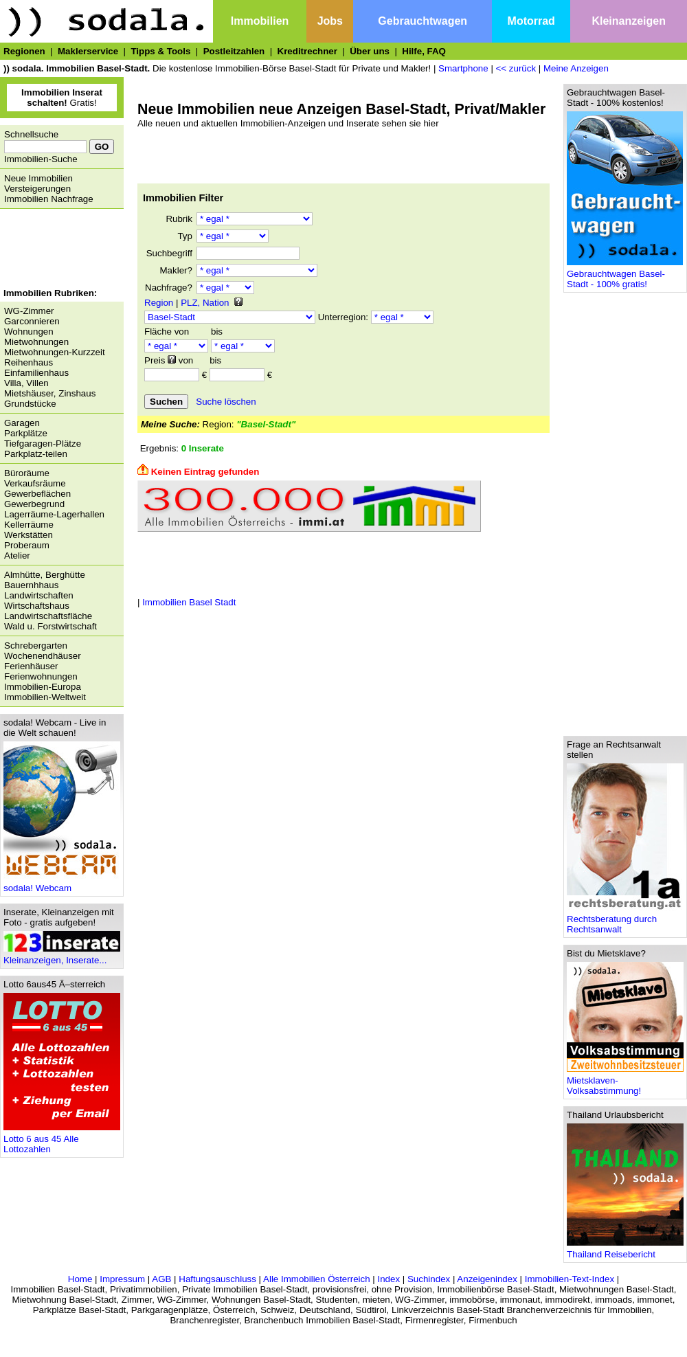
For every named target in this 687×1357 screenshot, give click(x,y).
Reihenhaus (28, 362)
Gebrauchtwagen (422, 21)
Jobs (330, 21)
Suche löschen (226, 401)
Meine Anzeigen (576, 68)
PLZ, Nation (205, 303)
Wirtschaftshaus (36, 606)
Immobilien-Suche (41, 159)
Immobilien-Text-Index (569, 1279)
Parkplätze (25, 433)
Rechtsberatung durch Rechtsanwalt (625, 920)
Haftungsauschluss (217, 1279)
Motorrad (531, 21)
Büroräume (26, 473)
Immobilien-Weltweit (45, 697)
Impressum (122, 1279)
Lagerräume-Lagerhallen (54, 514)
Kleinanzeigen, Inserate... (61, 956)
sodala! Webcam (61, 884)
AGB (161, 1279)
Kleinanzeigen (629, 21)
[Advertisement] (58, 250)
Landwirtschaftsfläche (48, 616)
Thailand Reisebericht (625, 1250)
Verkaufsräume (35, 483)
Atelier (17, 555)
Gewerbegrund (34, 504)
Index (388, 1279)
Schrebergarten (35, 645)
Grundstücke (30, 404)
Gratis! (61, 97)
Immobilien (260, 21)
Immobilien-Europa (42, 687)
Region (158, 303)
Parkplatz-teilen (35, 454)
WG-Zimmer (29, 311)
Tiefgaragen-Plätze (42, 443)
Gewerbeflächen (37, 494)
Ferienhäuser (31, 666)
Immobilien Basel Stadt (189, 602)
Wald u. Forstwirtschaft (50, 626)
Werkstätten (28, 535)
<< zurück (516, 68)
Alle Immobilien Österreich (316, 1279)
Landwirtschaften (39, 595)
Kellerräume (29, 524)
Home (80, 1279)
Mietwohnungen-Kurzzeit (54, 352)
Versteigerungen (37, 188)
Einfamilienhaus (36, 373)
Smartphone (463, 68)
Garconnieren (32, 321)
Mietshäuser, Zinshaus (49, 393)
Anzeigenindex (487, 1279)
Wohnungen (29, 331)
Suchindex (428, 1279)
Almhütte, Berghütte (44, 575)
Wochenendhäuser (42, 656)
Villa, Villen (26, 383)
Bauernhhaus (31, 585)
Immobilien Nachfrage (48, 199)
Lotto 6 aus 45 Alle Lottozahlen (61, 1139)
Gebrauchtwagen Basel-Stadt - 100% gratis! (625, 274)
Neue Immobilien (38, 178)
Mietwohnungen (36, 342)
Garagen (22, 423)
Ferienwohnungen (41, 676)
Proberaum (26, 545)
